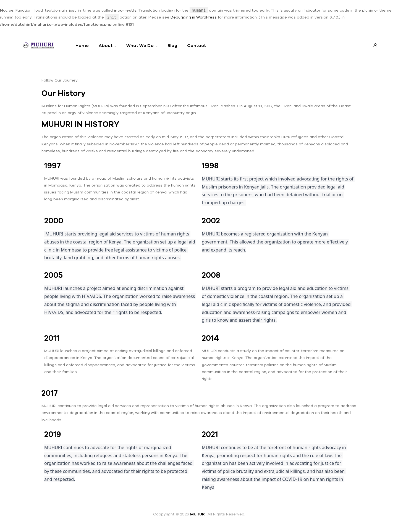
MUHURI (198, 514)
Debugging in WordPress (194, 17)
